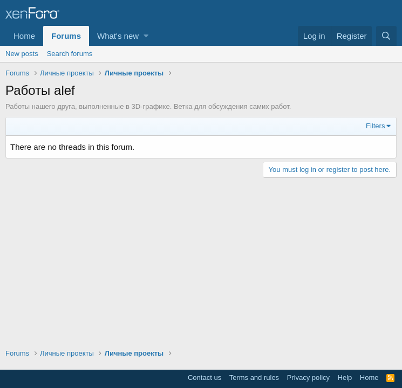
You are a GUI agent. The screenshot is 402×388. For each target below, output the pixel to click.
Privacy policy (308, 377)
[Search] (386, 36)
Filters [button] (375, 126)
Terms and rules (254, 377)
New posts (21, 54)
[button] (146, 36)
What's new (118, 35)
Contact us (204, 377)
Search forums (70, 54)
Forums (66, 35)
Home (24, 35)
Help (345, 377)
